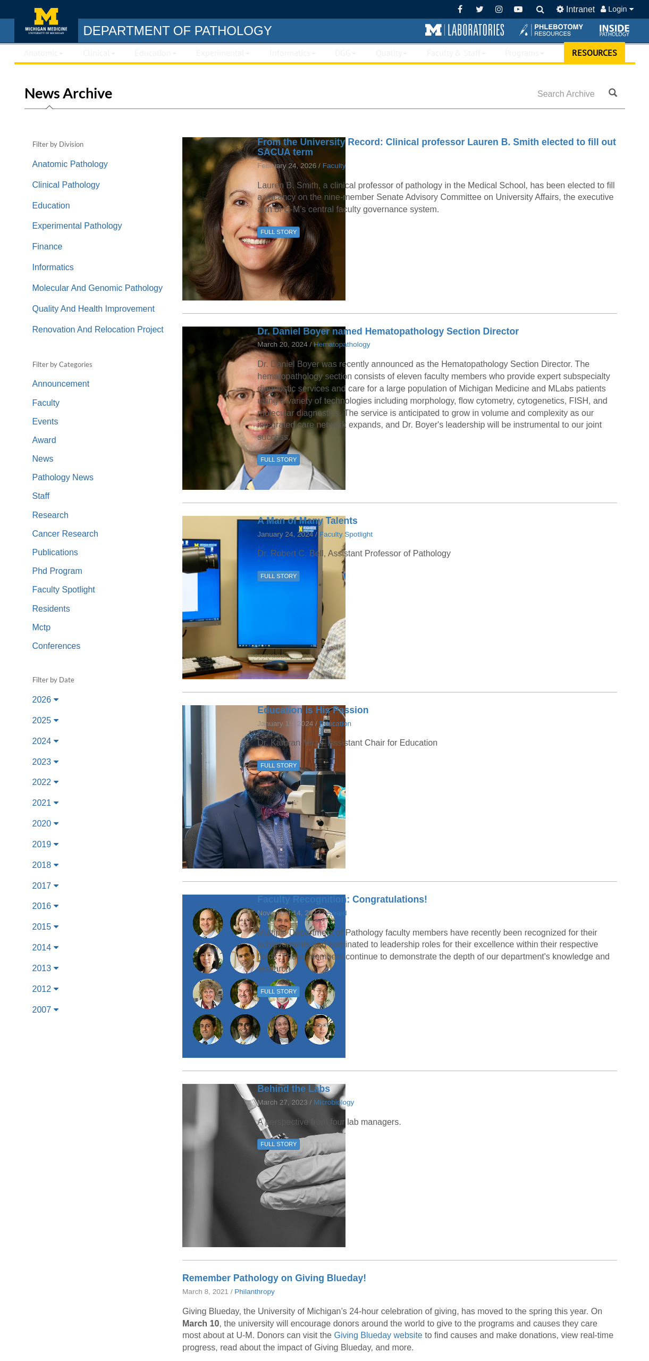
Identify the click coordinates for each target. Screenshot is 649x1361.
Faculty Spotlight (63, 589)
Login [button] (617, 9)
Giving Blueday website (378, 1335)
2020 (45, 823)
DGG (345, 52)
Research (50, 515)
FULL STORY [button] (278, 232)
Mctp (41, 627)
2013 (45, 968)
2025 (45, 720)
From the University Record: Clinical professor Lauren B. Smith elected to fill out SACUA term (436, 147)
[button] (464, 30)
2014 (45, 947)
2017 (45, 885)
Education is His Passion (312, 710)
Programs (524, 52)
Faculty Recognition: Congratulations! (342, 899)
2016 (45, 906)
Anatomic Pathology (70, 164)
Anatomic (43, 52)
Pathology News (63, 477)
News (43, 458)
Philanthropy (254, 1292)
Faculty (46, 402)
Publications (55, 552)
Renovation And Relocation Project (98, 329)
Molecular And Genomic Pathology (97, 288)
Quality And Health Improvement (93, 308)
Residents (51, 608)
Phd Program (57, 570)
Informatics (292, 52)
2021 (45, 802)
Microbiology (334, 1102)
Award (44, 440)
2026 (45, 699)
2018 (45, 865)
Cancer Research (65, 533)
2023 (45, 761)
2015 (45, 926)
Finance (47, 246)
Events (45, 421)
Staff (41, 495)
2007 (45, 1009)
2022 (45, 782)
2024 (45, 741)
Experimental (223, 52)
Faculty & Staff (456, 52)
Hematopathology (342, 344)
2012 (45, 988)
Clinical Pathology (66, 184)
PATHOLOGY (177, 30)
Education (155, 52)
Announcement (61, 383)
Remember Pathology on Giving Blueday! (274, 1278)
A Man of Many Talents (307, 520)
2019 (45, 844)
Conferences (56, 645)
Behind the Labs (293, 1088)
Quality (391, 52)
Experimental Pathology (77, 225)
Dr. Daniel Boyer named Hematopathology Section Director (388, 331)
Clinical (99, 52)
